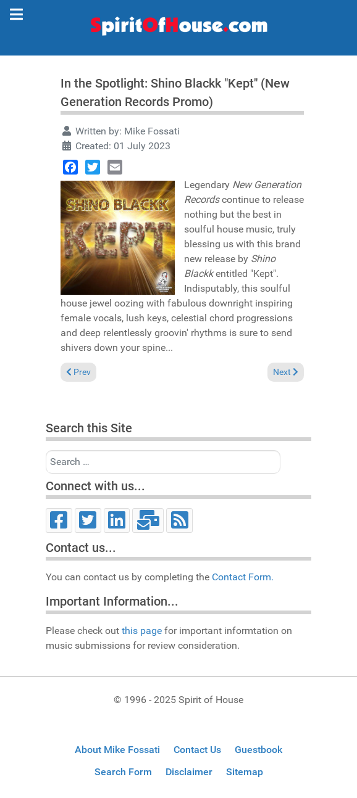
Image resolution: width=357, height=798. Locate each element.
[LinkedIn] (117, 520)
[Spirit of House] (178, 28)
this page (142, 630)
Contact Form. (243, 577)
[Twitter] (88, 520)
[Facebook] (59, 520)
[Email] (148, 520)
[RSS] (179, 520)
